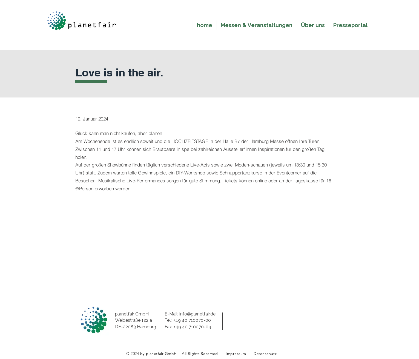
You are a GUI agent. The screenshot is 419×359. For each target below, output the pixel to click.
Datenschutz (265, 353)
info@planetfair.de (197, 314)
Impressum (236, 353)
